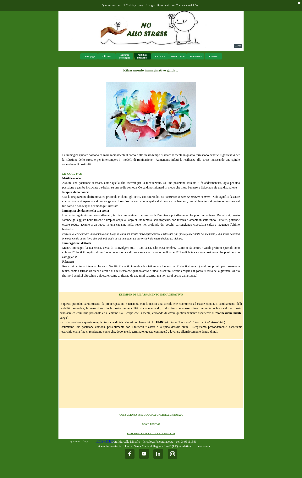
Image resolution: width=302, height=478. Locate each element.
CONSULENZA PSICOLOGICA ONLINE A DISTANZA (151, 414)
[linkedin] (158, 454)
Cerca (237, 45)
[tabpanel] (151, 182)
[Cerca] (219, 46)
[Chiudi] (299, 3)
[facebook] (130, 454)
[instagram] (172, 454)
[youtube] (144, 454)
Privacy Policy (105, 441)
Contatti (213, 56)
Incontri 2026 (177, 56)
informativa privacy (78, 441)
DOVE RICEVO (151, 424)
